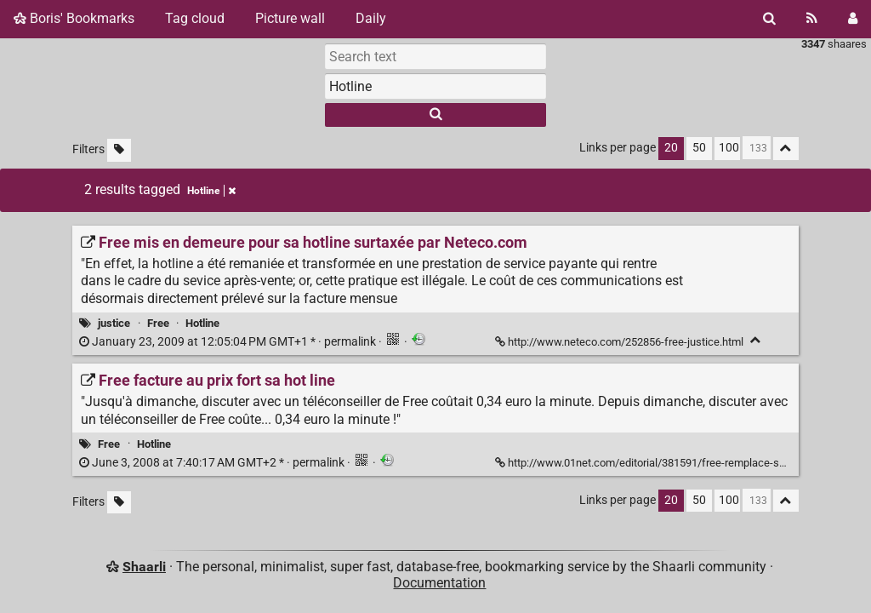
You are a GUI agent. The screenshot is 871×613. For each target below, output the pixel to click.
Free (158, 323)
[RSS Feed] (812, 18)
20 (671, 147)
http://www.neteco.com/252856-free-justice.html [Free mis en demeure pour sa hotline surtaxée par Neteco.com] (620, 341)
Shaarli (144, 567)
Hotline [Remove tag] (211, 191)
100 (729, 147)
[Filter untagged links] (119, 150)
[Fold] (756, 340)
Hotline (202, 323)
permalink (229, 342)
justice (114, 323)
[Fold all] (786, 148)
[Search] (769, 18)
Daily (371, 18)
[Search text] (435, 56)
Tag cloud (195, 18)
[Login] (852, 18)
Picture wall (290, 18)
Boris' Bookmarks (74, 18)
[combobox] (435, 86)
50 (699, 147)
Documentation (439, 583)
